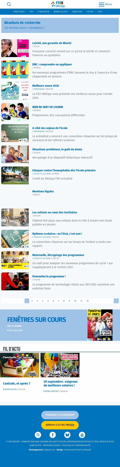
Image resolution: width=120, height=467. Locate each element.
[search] (9, 4)
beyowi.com (50, 450)
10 (75, 301)
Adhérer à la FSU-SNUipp (60, 425)
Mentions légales (52, 445)
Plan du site (35, 445)
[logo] (58, 4)
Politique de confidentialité (76, 445)
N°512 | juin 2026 (14, 331)
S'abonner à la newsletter (60, 415)
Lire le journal (14, 326)
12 (88, 301)
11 (81, 301)
